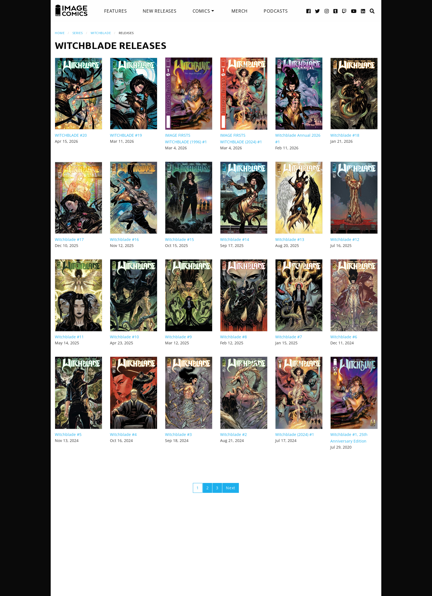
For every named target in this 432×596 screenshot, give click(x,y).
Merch (239, 11)
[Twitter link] (317, 11)
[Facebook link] (308, 11)
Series (77, 33)
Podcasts (276, 11)
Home (59, 33)
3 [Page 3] (217, 487)
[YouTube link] (354, 11)
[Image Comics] (71, 10)
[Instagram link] (327, 11)
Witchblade (101, 33)
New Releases (160, 11)
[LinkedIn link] (363, 11)
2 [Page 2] (207, 487)
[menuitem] (115, 11)
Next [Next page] (230, 487)
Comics (201, 11)
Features (115, 11)
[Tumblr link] (335, 11)
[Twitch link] (344, 11)
